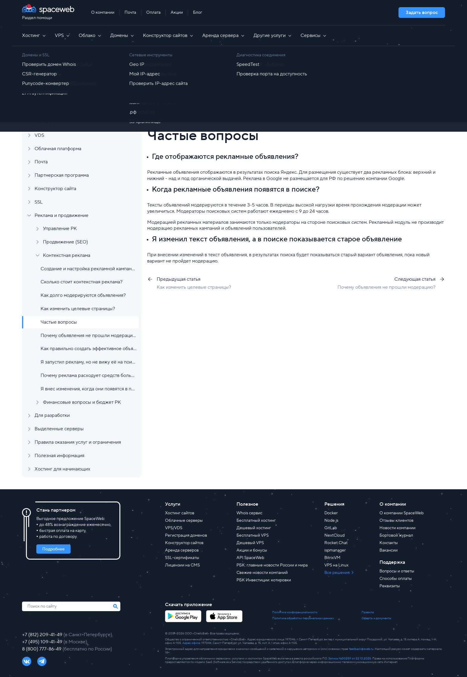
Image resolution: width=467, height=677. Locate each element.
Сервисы (314, 35)
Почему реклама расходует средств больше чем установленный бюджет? (88, 375)
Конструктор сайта (55, 189)
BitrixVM (332, 557)
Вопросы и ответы (396, 571)
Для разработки (52, 415)
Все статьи (177, 66)
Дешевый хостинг (253, 528)
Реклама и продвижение (61, 215)
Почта (130, 12)
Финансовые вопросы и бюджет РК (82, 402)
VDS (39, 135)
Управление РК (60, 229)
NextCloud (334, 535)
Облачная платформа (58, 149)
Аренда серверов (182, 550)
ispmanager (335, 550)
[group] (311, 109)
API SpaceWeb (250, 557)
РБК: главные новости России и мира (272, 565)
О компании (102, 12)
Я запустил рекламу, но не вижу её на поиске (88, 362)
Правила (368, 612)
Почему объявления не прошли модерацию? (88, 335)
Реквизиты (389, 586)
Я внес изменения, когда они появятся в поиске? (88, 389)
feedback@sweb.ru (361, 649)
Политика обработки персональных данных (303, 618)
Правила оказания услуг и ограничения (78, 442)
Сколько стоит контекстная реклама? (81, 282)
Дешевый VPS (250, 543)
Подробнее (53, 549)
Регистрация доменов (186, 535)
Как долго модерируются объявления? (83, 295)
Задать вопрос (422, 12)
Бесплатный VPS (252, 535)
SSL (39, 202)
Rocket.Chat (336, 543)
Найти (424, 91)
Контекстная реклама (66, 255)
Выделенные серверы (59, 429)
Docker (331, 513)
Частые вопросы (59, 322)
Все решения (337, 572)
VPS (62, 35)
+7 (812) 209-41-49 (42, 635)
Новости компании (397, 528)
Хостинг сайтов (179, 513)
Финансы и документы (59, 95)
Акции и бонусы (251, 550)
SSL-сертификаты (182, 557)
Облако (90, 35)
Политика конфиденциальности (294, 612)
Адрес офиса (191, 643)
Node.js (331, 520)
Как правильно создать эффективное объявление (88, 349)
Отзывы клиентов (396, 520)
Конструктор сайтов (168, 35)
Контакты (388, 543)
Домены (122, 35)
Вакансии (388, 550)
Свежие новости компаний (262, 572)
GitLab (330, 528)
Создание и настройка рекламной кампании (88, 269)
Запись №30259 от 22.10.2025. (350, 658)
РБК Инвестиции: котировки (263, 580)
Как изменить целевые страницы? (78, 309)
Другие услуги (272, 35)
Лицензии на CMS (182, 565)
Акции (177, 12)
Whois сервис (249, 513)
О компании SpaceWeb (401, 513)
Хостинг (34, 35)
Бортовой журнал (396, 535)
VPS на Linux (336, 565)
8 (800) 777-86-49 (42, 649)
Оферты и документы (376, 618)
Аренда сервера (223, 35)
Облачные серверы (184, 520)
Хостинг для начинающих (62, 469)
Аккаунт (43, 82)
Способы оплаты (395, 578)
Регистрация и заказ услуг (63, 69)
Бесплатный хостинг (256, 520)
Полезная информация (59, 456)
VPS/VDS (173, 528)
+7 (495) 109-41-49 (42, 642)
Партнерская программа (62, 175)
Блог (197, 12)
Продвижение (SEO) (65, 242)
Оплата (153, 12)
